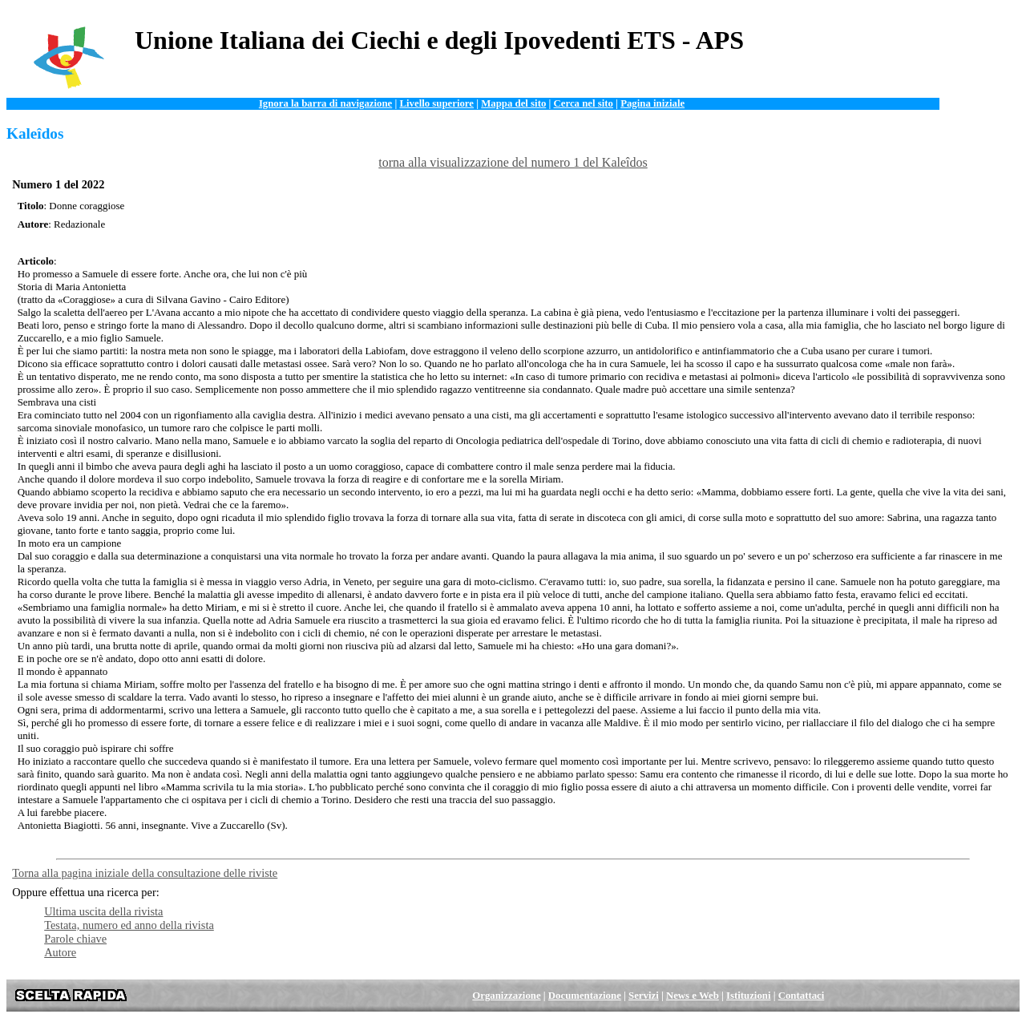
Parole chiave (75, 938)
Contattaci (801, 995)
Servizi (643, 995)
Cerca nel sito (583, 103)
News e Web (692, 995)
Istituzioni (748, 995)
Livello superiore (436, 103)
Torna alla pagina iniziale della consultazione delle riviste (144, 873)
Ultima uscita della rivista (103, 911)
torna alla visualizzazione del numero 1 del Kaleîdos (512, 162)
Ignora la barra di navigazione (325, 103)
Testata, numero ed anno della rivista (129, 925)
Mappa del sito (513, 103)
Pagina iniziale (652, 103)
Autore (60, 952)
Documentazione (584, 995)
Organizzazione (506, 995)
